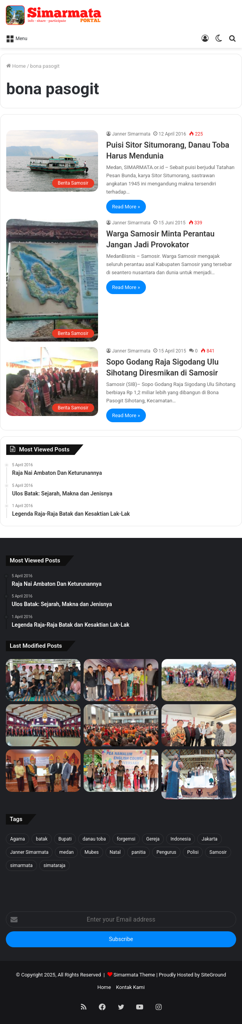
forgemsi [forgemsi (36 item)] (126, 839)
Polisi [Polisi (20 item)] (192, 852)
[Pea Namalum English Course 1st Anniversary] (121, 770)
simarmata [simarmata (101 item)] (21, 865)
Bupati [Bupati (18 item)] (65, 839)
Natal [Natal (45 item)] (115, 852)
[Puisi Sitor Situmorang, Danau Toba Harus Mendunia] (52, 160)
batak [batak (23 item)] (41, 839)
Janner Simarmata (131, 134)
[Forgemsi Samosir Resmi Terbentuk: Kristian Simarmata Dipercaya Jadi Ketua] (43, 680)
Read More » (126, 207)
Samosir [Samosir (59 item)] (217, 852)
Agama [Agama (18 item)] (17, 839)
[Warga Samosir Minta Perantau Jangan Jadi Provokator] (52, 280)
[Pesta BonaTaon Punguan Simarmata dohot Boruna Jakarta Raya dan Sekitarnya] (121, 725)
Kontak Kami (130, 987)
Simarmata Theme (134, 975)
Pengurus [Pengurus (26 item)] (166, 852)
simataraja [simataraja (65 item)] (54, 865)
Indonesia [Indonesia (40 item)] (180, 839)
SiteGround (213, 975)
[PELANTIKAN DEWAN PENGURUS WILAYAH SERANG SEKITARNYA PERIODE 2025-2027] (43, 770)
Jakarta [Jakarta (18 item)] (209, 839)
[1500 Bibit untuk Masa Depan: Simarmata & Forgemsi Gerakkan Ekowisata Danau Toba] (198, 680)
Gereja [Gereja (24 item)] (153, 839)
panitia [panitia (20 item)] (139, 852)
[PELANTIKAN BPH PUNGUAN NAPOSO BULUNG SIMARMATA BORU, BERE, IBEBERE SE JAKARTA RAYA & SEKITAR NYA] (198, 725)
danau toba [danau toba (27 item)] (94, 839)
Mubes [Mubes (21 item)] (91, 852)
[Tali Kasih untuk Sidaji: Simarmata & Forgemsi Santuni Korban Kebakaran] (121, 680)
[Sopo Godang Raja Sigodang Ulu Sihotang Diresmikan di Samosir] (52, 381)
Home (16, 66)
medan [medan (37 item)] (66, 852)
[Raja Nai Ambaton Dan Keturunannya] (198, 774)
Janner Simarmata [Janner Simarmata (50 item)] (29, 852)
